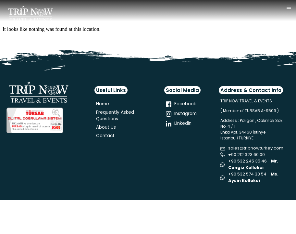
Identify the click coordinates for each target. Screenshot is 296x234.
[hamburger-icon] (288, 8)
